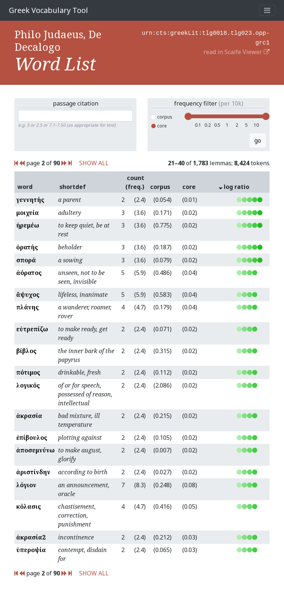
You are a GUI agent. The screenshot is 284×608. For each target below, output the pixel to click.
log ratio (234, 187)
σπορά (26, 260)
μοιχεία (27, 213)
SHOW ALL (94, 163)
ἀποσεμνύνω (35, 450)
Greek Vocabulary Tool (48, 10)
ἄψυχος (28, 294)
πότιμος (28, 372)
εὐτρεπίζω (32, 329)
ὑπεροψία (31, 550)
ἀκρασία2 (30, 537)
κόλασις (28, 506)
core (159, 126)
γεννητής (30, 200)
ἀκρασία (29, 416)
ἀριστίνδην (33, 472)
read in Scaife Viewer (236, 50)
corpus (161, 117)
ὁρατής (27, 247)
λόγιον (26, 485)
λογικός (28, 385)
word (25, 187)
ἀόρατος (29, 273)
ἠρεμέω (27, 225)
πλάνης (27, 307)
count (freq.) (134, 182)
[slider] (188, 116)
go (257, 140)
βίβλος (26, 351)
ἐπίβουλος (31, 437)
